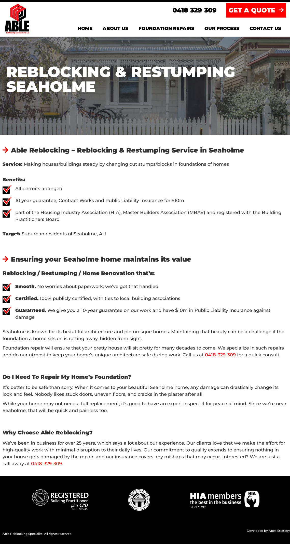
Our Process (221, 29)
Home (85, 29)
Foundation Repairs (166, 29)
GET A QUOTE (256, 11)
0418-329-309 (220, 355)
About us (115, 29)
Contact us (265, 29)
